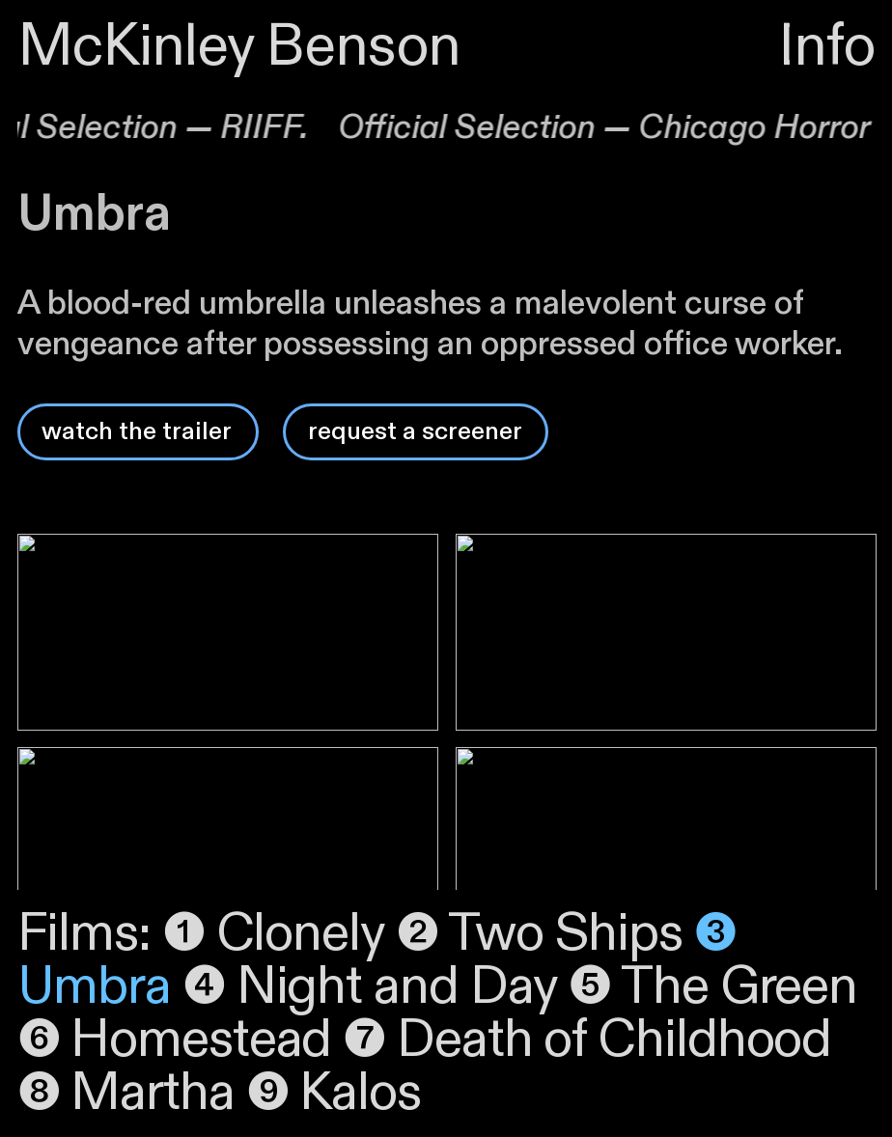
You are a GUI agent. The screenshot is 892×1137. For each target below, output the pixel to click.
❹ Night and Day (375, 987)
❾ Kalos (333, 1093)
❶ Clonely (273, 934)
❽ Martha (131, 1093)
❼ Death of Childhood (587, 1040)
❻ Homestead (180, 1040)
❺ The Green (713, 987)
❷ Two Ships (545, 934)
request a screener (415, 431)
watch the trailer (137, 431)
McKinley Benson (239, 47)
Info (826, 47)
